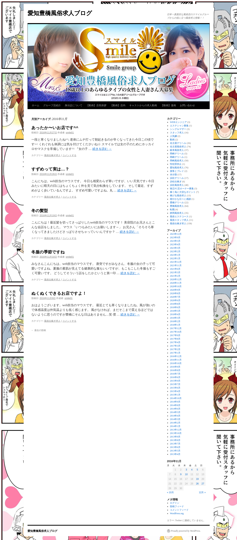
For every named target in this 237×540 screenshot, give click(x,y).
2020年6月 (175, 300)
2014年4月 (175, 415)
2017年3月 (175, 345)
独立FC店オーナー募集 (182, 188)
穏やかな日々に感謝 (180, 199)
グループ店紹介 (52, 105)
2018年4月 (175, 314)
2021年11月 (176, 265)
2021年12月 (176, 262)
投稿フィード (177, 506)
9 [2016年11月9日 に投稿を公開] (181, 474)
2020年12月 (176, 279)
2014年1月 (175, 426)
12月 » (202, 492)
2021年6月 (175, 269)
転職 (172, 209)
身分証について (73, 105)
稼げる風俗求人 (178, 195)
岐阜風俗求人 (177, 150)
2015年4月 (175, 391)
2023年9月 (175, 237)
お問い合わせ (187, 105)
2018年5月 (175, 311)
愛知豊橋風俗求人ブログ (60, 13)
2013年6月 (175, 447)
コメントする (69, 155)
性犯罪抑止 (176, 164)
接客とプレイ (177, 171)
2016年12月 (176, 356)
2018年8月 (175, 304)
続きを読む (102, 148)
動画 (172, 139)
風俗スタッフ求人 (179, 220)
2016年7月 (175, 373)
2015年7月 (175, 384)
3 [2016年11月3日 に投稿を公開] (186, 469)
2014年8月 (175, 405)
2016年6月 (175, 377)
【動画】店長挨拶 (96, 105)
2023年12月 (176, 234)
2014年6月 (175, 408)
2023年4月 (175, 244)
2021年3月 (175, 272)
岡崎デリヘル (177, 153)
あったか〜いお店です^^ (54, 127)
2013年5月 (175, 450)
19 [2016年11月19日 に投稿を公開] (197, 479)
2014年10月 (176, 398)
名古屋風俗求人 (178, 146)
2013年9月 (175, 436)
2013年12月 (176, 429)
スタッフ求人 (177, 132)
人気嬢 (173, 136)
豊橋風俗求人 (177, 206)
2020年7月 (175, 297)
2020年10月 (176, 286)
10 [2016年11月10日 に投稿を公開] (186, 474)
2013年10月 (176, 433)
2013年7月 (175, 443)
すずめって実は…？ (50, 169)
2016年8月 (175, 370)
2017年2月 (175, 349)
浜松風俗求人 (177, 185)
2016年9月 (175, 366)
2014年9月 (175, 401)
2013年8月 (175, 440)
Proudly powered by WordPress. (186, 531)
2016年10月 (176, 363)
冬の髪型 (39, 210)
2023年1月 (175, 255)
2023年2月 (175, 251)
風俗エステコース (179, 216)
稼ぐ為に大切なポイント (183, 192)
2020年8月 (175, 293)
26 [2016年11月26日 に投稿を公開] (197, 483)
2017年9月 (175, 335)
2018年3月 (175, 318)
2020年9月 (175, 290)
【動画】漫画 (168, 105)
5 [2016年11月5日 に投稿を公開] (197, 469)
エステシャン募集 (179, 125)
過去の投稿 (38, 330)
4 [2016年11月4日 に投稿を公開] (192, 469)
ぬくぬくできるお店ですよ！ (58, 293)
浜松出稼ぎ (176, 181)
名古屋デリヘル (178, 143)
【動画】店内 (117, 105)
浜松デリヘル (177, 178)
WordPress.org (177, 513)
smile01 (70, 132)
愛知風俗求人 (177, 167)
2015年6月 (175, 387)
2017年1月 (175, 352)
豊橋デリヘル (177, 202)
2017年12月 (176, 328)
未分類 (173, 174)
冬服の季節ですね (48, 252)
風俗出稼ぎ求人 (52, 155)
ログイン (174, 503)
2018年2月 (175, 321)
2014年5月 (175, 412)
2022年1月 (175, 258)
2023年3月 (175, 248)
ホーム (35, 105)
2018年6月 (175, 307)
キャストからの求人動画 (143, 105)
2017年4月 (175, 342)
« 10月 (170, 492)
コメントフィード (179, 510)
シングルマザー (178, 129)
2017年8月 (175, 338)
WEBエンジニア (178, 122)
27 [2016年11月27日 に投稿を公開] (203, 483)
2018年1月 (175, 324)
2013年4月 (175, 454)
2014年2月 (175, 422)
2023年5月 (175, 241)
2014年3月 (175, 419)
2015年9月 (175, 380)
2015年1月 (175, 394)
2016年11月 (176, 359)
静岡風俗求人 (177, 213)
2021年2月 (175, 276)
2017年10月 (176, 331)
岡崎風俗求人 (177, 160)
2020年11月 (176, 283)
